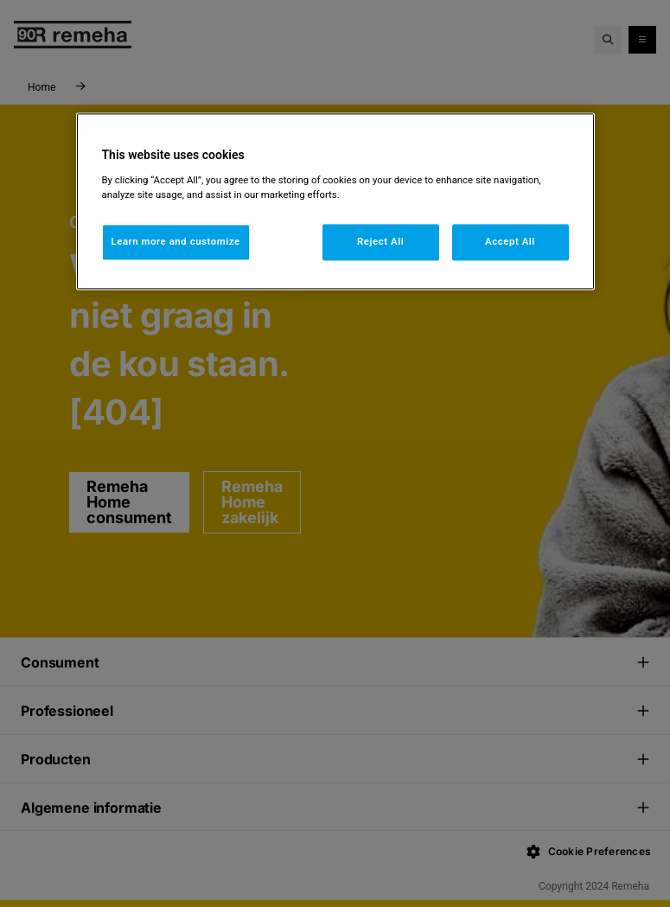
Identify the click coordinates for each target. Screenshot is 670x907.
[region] (335, 202)
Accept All (510, 241)
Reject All (380, 241)
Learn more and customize (176, 241)
